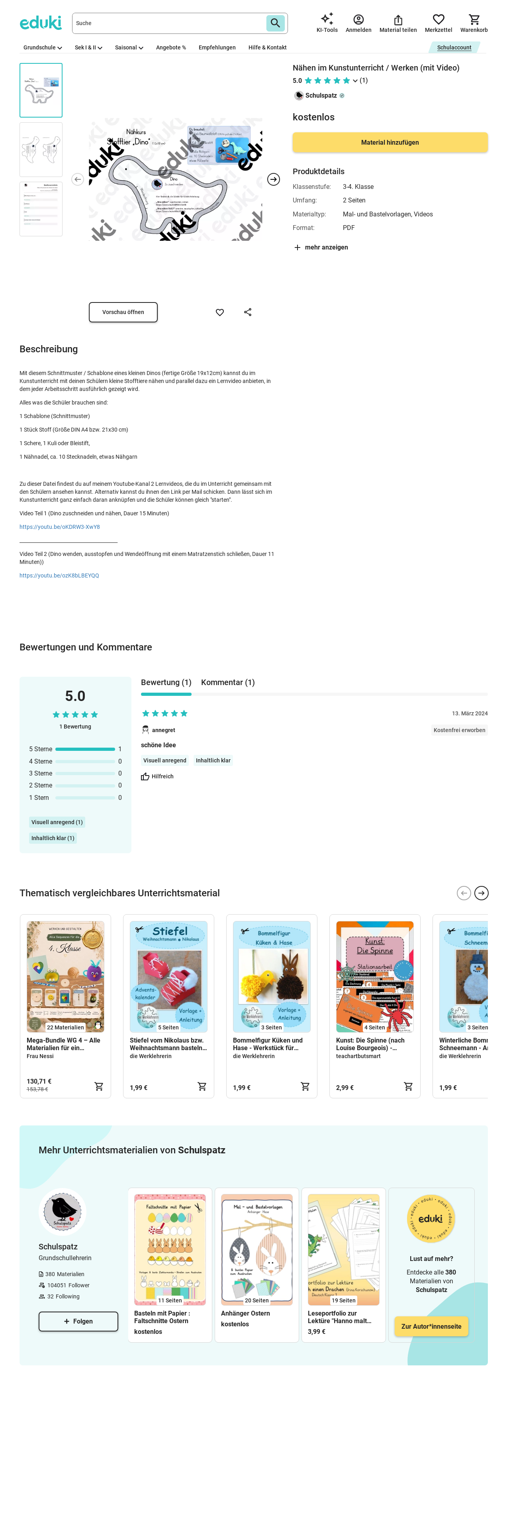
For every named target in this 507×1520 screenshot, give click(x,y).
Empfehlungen (217, 47)
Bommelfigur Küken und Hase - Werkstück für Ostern (268, 1044)
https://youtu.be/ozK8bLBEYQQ (59, 575)
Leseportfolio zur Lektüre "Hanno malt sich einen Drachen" (337, 1317)
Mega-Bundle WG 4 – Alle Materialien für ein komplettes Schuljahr (63, 1044)
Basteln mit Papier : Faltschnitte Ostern (162, 1317)
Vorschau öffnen (123, 312)
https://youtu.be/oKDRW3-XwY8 (60, 527)
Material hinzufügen (390, 142)
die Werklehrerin (151, 1056)
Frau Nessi (40, 1056)
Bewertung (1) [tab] (166, 682)
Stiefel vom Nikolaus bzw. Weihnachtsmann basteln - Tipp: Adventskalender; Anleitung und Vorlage (168, 1044)
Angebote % (171, 47)
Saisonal (129, 47)
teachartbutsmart (358, 1056)
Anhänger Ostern (245, 1313)
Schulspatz (321, 95)
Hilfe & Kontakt (268, 47)
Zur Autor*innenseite (431, 1326)
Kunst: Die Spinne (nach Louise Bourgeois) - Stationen (370, 1044)
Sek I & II (88, 47)
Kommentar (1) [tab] (228, 682)
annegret (163, 730)
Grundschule (42, 47)
